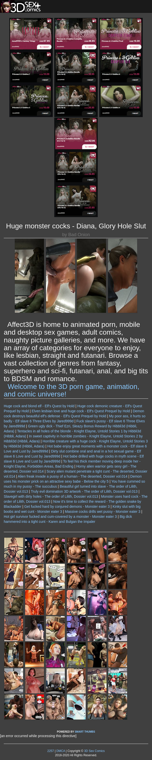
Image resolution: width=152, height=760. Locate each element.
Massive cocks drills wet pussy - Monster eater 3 (102, 512)
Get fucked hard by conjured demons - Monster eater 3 (67, 506)
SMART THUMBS (85, 731)
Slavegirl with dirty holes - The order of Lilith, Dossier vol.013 (51, 496)
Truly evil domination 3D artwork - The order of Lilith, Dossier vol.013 (84, 491)
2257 (50, 751)
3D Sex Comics (94, 751)
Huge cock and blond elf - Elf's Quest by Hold (39, 406)
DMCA (60, 751)
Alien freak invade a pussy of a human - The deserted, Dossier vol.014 (72, 476)
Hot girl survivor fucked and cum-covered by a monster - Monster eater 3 (60, 517)
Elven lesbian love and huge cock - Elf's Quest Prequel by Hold (81, 411)
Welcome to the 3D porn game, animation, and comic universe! (71, 390)
